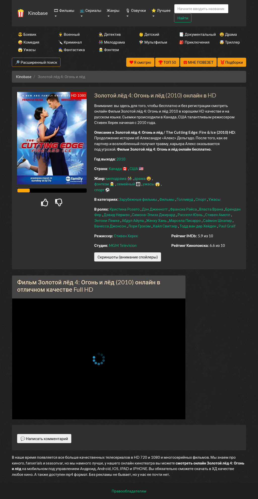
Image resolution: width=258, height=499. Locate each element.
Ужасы (214, 199)
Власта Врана (211, 209)
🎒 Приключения (192, 42)
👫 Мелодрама (112, 42)
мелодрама (116, 178)
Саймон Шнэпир (218, 220)
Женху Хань (157, 220)
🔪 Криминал (70, 42)
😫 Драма (228, 34)
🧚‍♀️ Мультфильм (152, 42)
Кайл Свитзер (165, 226)
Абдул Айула (133, 220)
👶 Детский (149, 34)
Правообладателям (129, 491)
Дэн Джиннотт (155, 209)
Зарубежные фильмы (138, 199)
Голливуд (185, 199)
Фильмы (167, 199)
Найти (182, 18)
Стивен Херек (126, 236)
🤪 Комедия (28, 42)
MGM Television (123, 245)
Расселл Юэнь (191, 214)
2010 (120, 159)
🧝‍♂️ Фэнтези (109, 49)
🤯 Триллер (229, 42)
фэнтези (102, 184)
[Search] (201, 8)
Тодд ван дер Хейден (198, 226)
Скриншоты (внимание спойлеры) (128, 257)
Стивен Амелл (218, 214)
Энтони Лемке (107, 220)
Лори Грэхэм (139, 226)
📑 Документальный (192, 34)
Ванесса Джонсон (110, 226)
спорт (99, 189)
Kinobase (38, 13)
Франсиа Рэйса (184, 209)
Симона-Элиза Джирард (154, 214)
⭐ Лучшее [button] (161, 10)
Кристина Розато (125, 209)
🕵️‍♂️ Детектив (110, 34)
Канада (115, 168)
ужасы (149, 184)
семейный (126, 184)
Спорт (201, 199)
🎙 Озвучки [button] (135, 10)
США (134, 168)
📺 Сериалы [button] (90, 10)
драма (140, 178)
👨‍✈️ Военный (69, 34)
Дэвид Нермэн (117, 214)
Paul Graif (227, 226)
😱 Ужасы (27, 49)
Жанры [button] (113, 10)
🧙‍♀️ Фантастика (71, 49)
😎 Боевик (27, 34)
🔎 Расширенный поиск (36, 62)
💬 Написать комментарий (44, 438)
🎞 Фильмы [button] (64, 10)
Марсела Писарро (185, 220)
